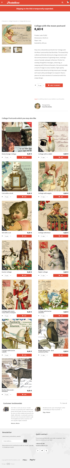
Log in (36, 99)
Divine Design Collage (9, 154)
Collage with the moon (25, 21)
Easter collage (7, 272)
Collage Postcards (13, 21)
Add (24, 157)
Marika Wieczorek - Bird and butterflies (46, 351)
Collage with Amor (44, 232)
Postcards (4, 21)
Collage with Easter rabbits (8, 351)
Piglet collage (43, 272)
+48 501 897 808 (40, 443)
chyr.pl (10, 464)
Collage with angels (45, 193)
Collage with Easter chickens (44, 312)
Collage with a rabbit (45, 154)
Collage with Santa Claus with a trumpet (9, 312)
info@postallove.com (42, 445)
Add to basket (54, 85)
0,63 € (29, 154)
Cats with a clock (7, 193)
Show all (63, 403)
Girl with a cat (6, 232)
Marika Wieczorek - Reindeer (8, 390)
